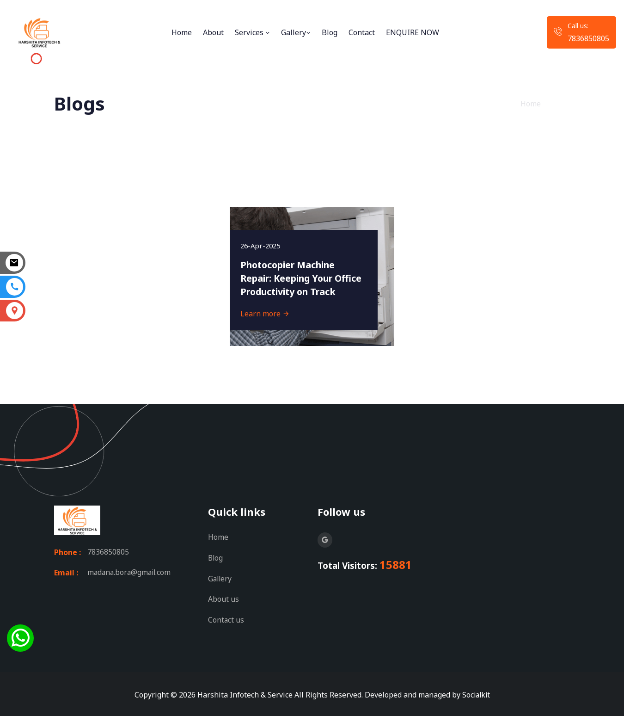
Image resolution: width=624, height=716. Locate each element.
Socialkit (476, 693)
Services (252, 32)
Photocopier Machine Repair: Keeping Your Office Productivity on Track (292, 270)
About (213, 32)
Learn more (266, 313)
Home (181, 32)
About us (223, 598)
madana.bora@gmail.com (130, 573)
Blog (329, 32)
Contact (362, 32)
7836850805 (588, 38)
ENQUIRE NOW (412, 32)
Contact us (226, 618)
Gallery (296, 32)
